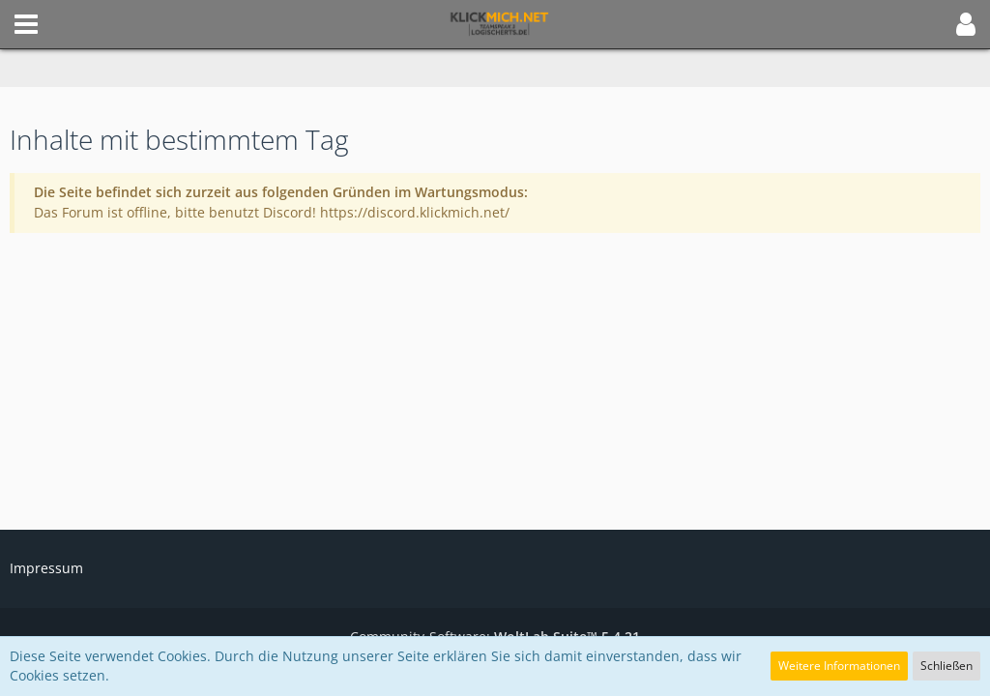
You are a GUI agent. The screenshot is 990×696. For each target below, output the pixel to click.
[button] (26, 24)
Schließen (946, 665)
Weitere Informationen (839, 665)
